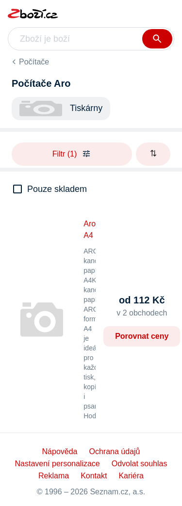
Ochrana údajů (114, 451)
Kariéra (131, 476)
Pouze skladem (57, 189)
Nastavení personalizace (57, 463)
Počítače (34, 62)
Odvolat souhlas (139, 463)
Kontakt (94, 476)
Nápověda (60, 451)
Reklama (53, 476)
